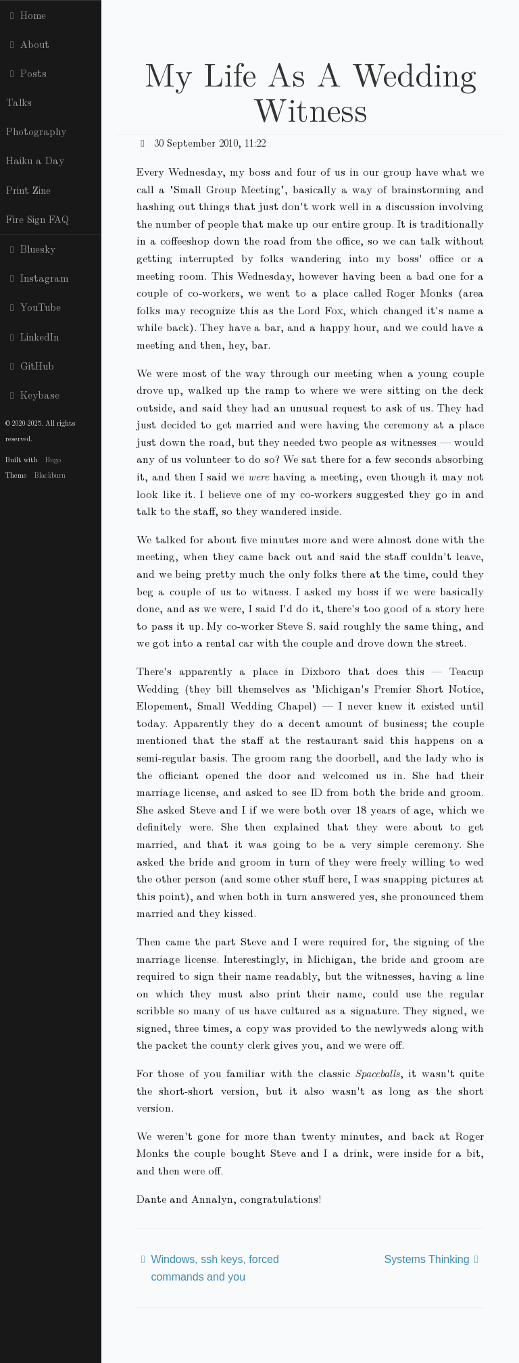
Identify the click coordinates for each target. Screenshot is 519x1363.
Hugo (53, 459)
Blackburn (50, 475)
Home (26, 15)
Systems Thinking (427, 1259)
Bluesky (30, 248)
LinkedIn (32, 336)
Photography (36, 131)
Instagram (37, 277)
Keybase (32, 394)
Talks (19, 102)
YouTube (33, 307)
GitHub (30, 365)
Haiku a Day (35, 160)
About (27, 44)
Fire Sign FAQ (37, 219)
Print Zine (28, 190)
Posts (26, 73)
